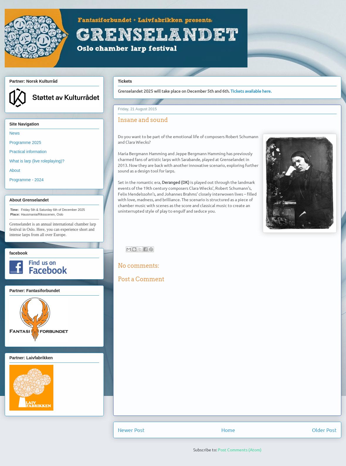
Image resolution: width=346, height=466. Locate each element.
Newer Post (131, 430)
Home (228, 430)
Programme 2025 (25, 142)
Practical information (28, 151)
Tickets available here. (251, 91)
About (14, 170)
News (14, 133)
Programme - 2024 (26, 179)
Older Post (324, 430)
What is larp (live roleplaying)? (37, 161)
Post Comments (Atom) (240, 449)
